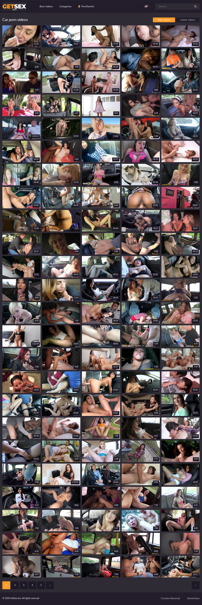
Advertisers (193, 598)
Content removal (170, 598)
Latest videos (187, 20)
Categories (65, 6)
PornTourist (86, 6)
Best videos (46, 6)
